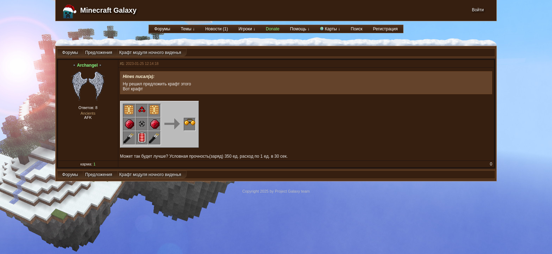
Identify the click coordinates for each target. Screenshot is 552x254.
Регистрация (385, 28)
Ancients (88, 113)
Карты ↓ (330, 28)
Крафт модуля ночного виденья (150, 52)
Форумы (162, 28)
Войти (478, 9)
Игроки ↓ (246, 28)
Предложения (98, 52)
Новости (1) (216, 28)
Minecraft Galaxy (108, 10)
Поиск (356, 28)
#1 (122, 64)
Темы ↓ (188, 28)
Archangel (87, 65)
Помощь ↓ (300, 28)
